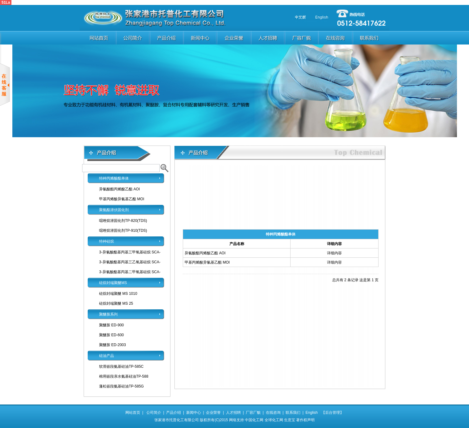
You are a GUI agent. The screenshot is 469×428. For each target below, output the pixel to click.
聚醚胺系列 (108, 314)
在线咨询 (273, 412)
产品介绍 (173, 412)
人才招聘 (233, 412)
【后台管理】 (331, 412)
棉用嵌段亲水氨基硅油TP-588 (123, 376)
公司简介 (153, 412)
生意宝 (289, 420)
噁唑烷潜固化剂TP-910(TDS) (123, 230)
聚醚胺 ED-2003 (112, 345)
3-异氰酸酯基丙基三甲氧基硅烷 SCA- (130, 252)
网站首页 (132, 412)
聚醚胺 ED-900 (111, 325)
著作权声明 (305, 420)
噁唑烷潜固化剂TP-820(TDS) (123, 220)
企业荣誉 (213, 412)
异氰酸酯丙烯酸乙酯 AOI (119, 189)
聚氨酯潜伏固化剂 (114, 210)
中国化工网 (254, 420)
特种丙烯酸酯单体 (114, 178)
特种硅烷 (106, 241)
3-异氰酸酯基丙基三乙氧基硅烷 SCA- (130, 262)
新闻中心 (193, 412)
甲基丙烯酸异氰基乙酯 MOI (121, 199)
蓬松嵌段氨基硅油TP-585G (121, 386)
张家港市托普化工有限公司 (176, 420)
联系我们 (293, 412)
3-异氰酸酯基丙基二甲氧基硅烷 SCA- (130, 272)
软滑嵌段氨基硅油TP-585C (121, 366)
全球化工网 (274, 420)
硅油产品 (106, 356)
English (312, 412)
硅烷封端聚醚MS (113, 283)
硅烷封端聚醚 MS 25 (116, 303)
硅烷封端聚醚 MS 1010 (118, 293)
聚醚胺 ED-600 (111, 335)
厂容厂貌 (253, 412)
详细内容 (334, 253)
